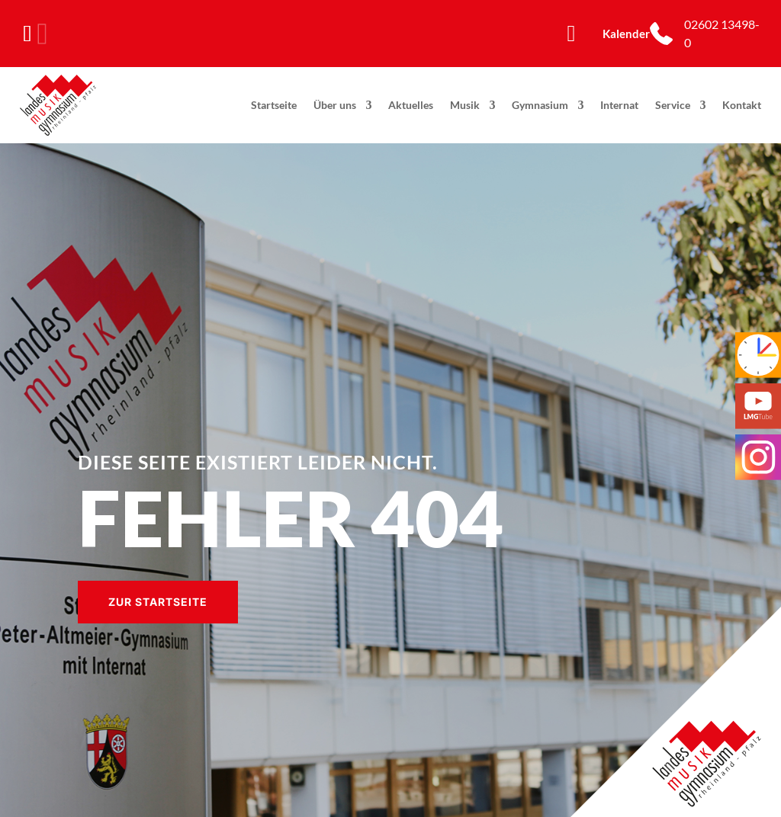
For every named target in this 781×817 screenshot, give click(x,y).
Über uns (334, 104)
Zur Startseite (157, 601)
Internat (619, 104)
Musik (465, 104)
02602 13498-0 (722, 33)
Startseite (274, 104)
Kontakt (741, 104)
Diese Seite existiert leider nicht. (258, 461)
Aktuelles (410, 104)
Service (672, 104)
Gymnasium (540, 104)
